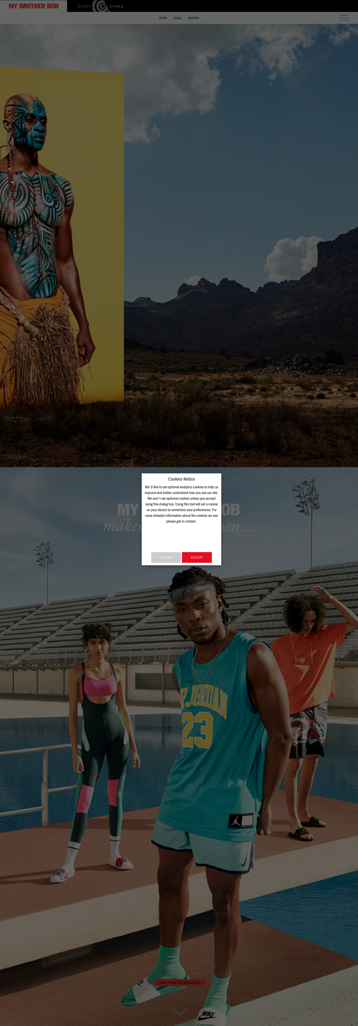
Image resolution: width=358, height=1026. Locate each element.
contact (190, 521)
